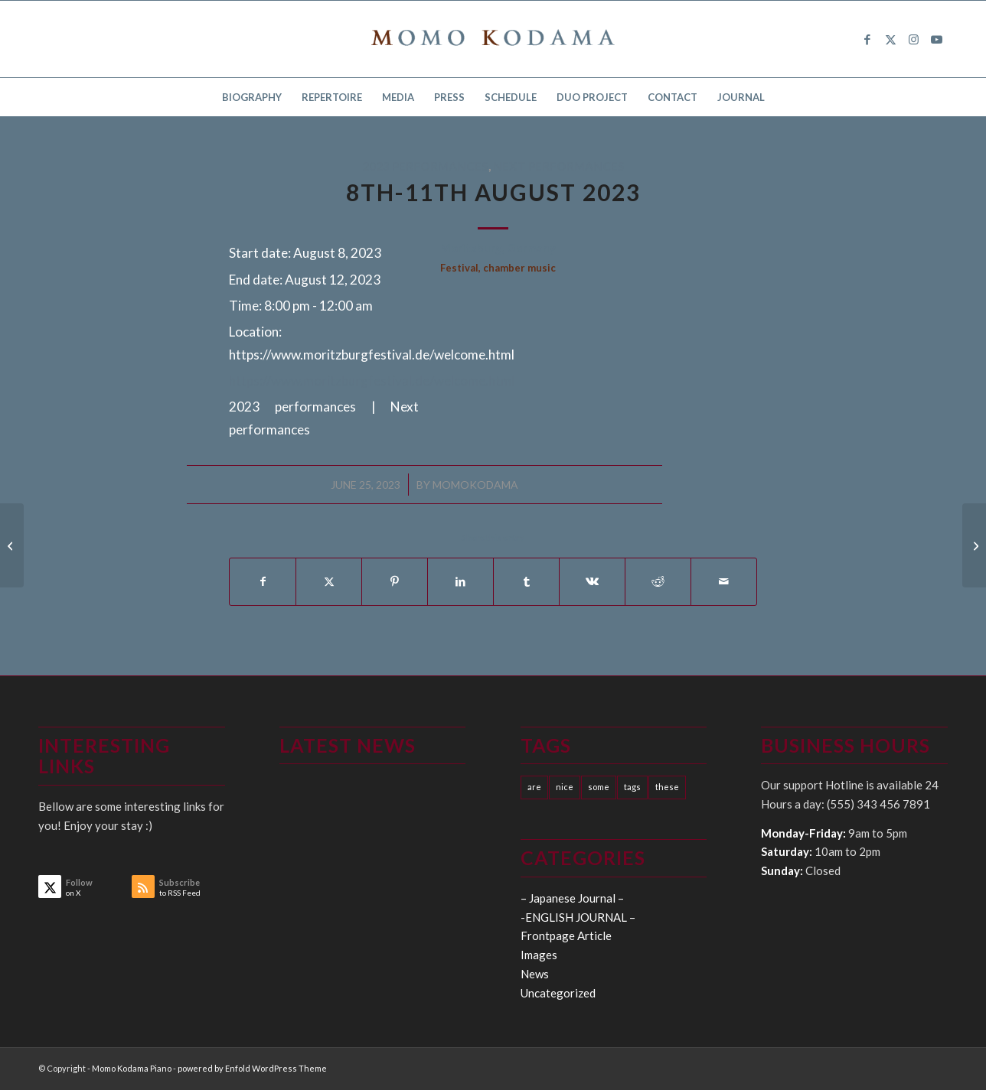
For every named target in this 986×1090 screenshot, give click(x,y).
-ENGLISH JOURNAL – (578, 917)
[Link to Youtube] (936, 39)
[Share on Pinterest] (394, 581)
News (535, 974)
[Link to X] (890, 39)
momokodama (475, 484)
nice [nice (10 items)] (564, 787)
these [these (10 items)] (667, 787)
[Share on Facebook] (262, 581)
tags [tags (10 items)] (632, 787)
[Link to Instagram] (913, 39)
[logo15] (493, 39)
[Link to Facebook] (867, 39)
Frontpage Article (566, 935)
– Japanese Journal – (572, 898)
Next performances (559, 166)
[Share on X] (328, 581)
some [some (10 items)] (598, 787)
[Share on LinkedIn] (460, 581)
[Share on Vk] (592, 581)
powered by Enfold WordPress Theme (252, 1068)
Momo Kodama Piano (131, 1068)
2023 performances (425, 166)
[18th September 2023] (974, 545)
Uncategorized (558, 993)
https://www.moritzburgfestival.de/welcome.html (371, 381)
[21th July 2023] (12, 545)
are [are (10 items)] (534, 787)
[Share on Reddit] (658, 581)
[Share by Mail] (723, 581)
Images (539, 954)
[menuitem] (252, 97)
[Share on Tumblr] (526, 581)
